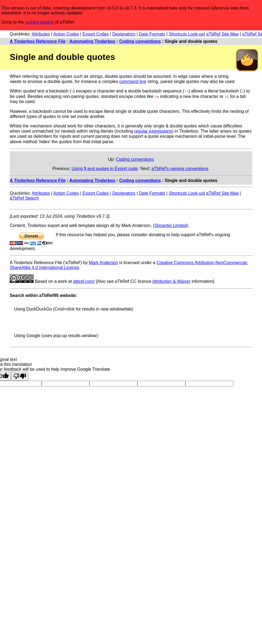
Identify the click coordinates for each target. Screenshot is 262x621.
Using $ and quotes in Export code (105, 168)
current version (39, 22)
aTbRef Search (24, 198)
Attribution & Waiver (171, 281)
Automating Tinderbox (92, 41)
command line (132, 81)
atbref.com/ (84, 281)
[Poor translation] (19, 376)
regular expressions (153, 131)
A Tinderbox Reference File (38, 41)
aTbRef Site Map (222, 34)
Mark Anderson (103, 262)
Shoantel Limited (171, 225)
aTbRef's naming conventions (180, 168)
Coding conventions (140, 41)
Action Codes (66, 34)
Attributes (41, 34)
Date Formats (152, 34)
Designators (123, 34)
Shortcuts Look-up (186, 34)
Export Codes (96, 34)
